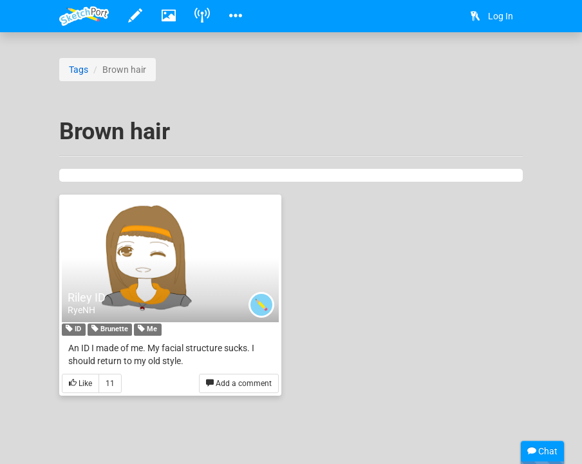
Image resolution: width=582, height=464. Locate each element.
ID (73, 329)
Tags (78, 69)
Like (80, 384)
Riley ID (87, 297)
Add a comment (239, 384)
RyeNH (81, 310)
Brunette (109, 329)
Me (147, 329)
